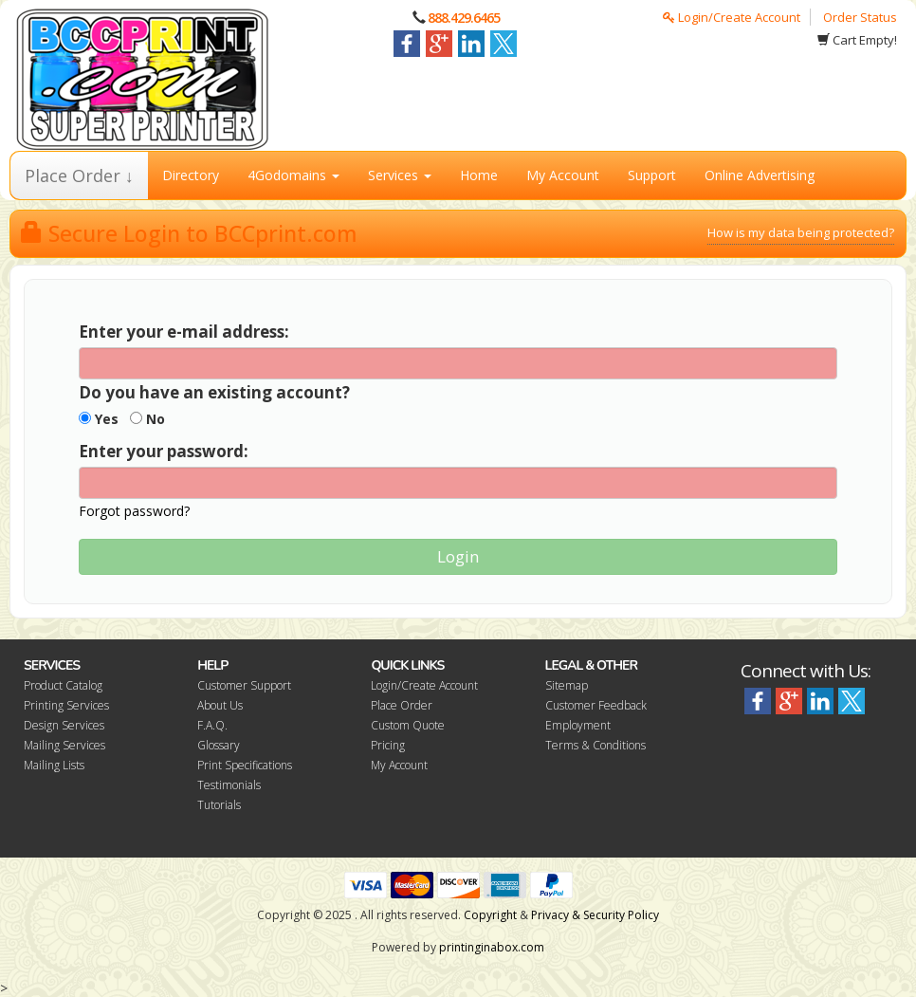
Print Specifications (244, 765)
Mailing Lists (54, 765)
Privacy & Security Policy (595, 915)
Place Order (401, 705)
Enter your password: (163, 451)
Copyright (490, 915)
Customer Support (244, 685)
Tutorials (219, 805)
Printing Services (66, 705)
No (147, 419)
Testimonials (229, 785)
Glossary (218, 745)
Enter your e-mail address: (184, 331)
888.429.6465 (464, 18)
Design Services (64, 725)
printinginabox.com (491, 947)
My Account (562, 175)
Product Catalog (63, 685)
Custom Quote (408, 725)
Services (399, 175)
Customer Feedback (596, 705)
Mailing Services (64, 745)
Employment (578, 725)
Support (652, 175)
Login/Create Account (731, 17)
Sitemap (566, 685)
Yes (99, 419)
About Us (220, 705)
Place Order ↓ (79, 175)
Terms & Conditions (595, 745)
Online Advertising (760, 175)
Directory (190, 175)
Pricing (388, 745)
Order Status (860, 17)
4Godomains (293, 175)
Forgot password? (134, 511)
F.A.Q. (212, 725)
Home (479, 175)
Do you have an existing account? (214, 392)
